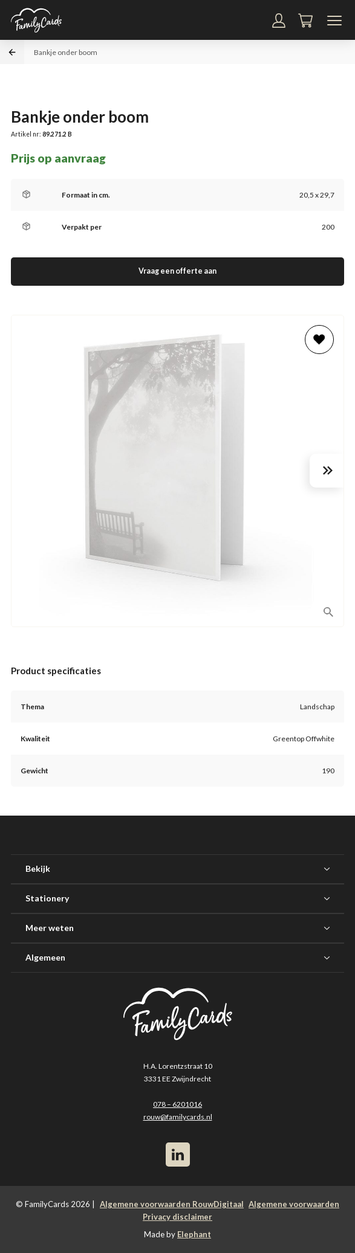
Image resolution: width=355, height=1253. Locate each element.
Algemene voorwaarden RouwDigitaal (172, 1204)
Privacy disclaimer (177, 1217)
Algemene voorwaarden (294, 1204)
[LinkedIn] (178, 1154)
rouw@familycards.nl (177, 1116)
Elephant (194, 1234)
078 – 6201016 (177, 1104)
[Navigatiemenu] (334, 20)
